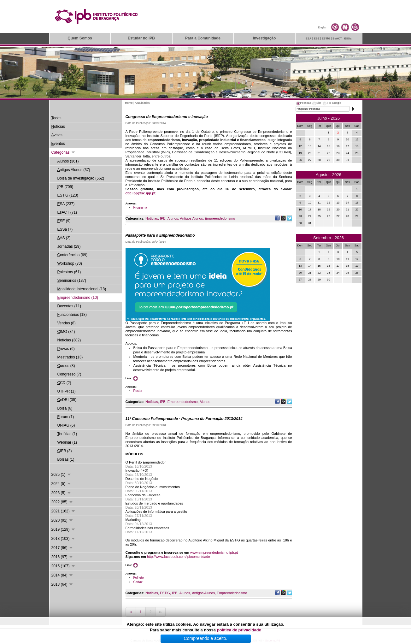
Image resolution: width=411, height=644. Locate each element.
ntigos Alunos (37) (73, 170)
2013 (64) (62, 584)
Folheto (138, 577)
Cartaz (138, 582)
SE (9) (64, 221)
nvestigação (264, 38)
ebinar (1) (67, 442)
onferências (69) (72, 255)
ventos (58, 143)
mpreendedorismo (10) (77, 297)
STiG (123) (67, 195)
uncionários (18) (72, 314)
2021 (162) (63, 511)
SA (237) (66, 204)
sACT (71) (67, 212)
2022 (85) (62, 502)
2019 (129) (63, 529)
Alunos (172, 218)
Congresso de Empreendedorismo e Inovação (167, 117)
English (322, 27)
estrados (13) (70, 357)
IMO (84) (66, 331)
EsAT (337, 38)
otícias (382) (69, 340)
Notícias (151, 218)
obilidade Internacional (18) (81, 289)
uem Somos (80, 38)
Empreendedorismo (220, 218)
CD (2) (64, 383)
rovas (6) (66, 348)
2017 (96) (62, 547)
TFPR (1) (66, 391)
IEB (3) (64, 451)
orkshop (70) (69, 263)
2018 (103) (63, 538)
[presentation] (303, 104)
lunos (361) (68, 161)
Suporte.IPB (273, 640)
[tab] (303, 104)
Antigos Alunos (191, 218)
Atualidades (142, 102)
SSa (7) (65, 229)
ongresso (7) (69, 374)
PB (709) (65, 187)
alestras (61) (69, 272)
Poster (138, 391)
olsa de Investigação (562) (80, 178)
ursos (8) (66, 365)
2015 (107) (63, 566)
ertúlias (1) (67, 434)
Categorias (63, 152)
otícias (58, 126)
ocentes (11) (69, 306)
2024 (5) (61, 483)
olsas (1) (65, 459)
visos (56, 135)
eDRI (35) (67, 400)
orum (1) (65, 417)
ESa (347, 38)
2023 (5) (61, 492)
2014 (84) (62, 575)
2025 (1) (61, 474)
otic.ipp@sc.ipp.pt (141, 193)
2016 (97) (62, 556)
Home (129, 102)
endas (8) (66, 323)
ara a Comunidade (202, 38)
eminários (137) (71, 280)
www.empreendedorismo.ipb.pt (214, 552)
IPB (163, 218)
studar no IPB (141, 38)
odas (56, 118)
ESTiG (165, 593)
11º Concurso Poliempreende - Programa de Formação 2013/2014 (184, 419)
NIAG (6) (66, 425)
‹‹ (131, 612)
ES (309, 38)
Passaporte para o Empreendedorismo (160, 235)
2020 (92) (62, 520)
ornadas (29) (69, 246)
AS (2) (64, 238)
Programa (140, 207)
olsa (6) (65, 408)
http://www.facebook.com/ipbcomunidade (178, 556)
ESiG (326, 38)
